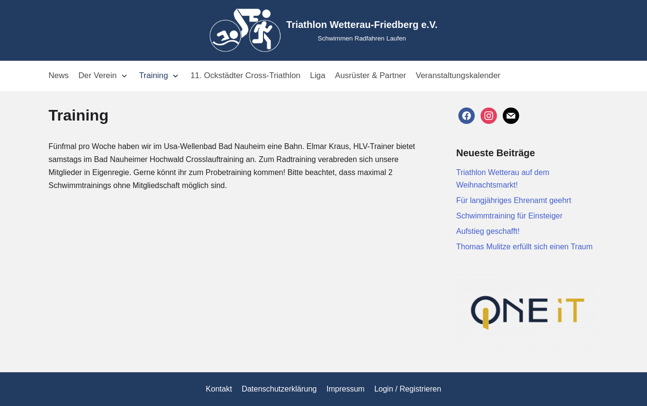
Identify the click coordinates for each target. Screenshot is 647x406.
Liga (318, 75)
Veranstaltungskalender (458, 75)
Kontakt (219, 389)
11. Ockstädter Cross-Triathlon (246, 75)
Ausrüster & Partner (370, 75)
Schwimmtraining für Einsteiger (509, 216)
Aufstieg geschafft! (488, 231)
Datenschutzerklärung (279, 389)
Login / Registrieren (407, 389)
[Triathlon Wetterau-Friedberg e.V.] (323, 30)
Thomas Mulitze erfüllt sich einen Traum (524, 247)
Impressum (346, 389)
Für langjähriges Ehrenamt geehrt (513, 200)
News (59, 75)
